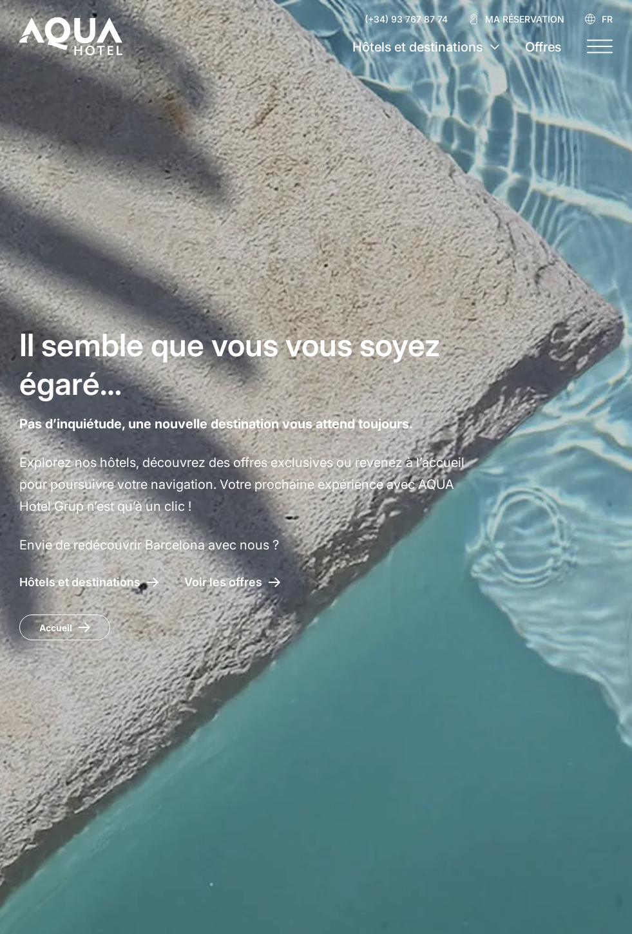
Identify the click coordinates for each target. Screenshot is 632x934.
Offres (543, 47)
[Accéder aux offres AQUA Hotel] (232, 582)
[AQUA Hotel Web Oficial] (70, 36)
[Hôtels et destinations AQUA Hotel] (88, 582)
